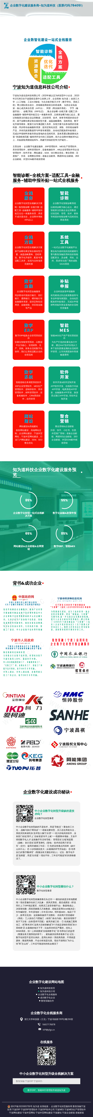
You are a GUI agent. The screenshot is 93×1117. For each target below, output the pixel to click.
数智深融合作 (47, 1000)
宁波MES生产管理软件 (75, 1109)
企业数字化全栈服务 (47, 994)
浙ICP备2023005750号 (21, 1106)
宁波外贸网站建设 (44, 1112)
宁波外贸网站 (28, 1112)
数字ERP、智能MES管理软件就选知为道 (46, 1090)
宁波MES (59, 1109)
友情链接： (45, 1106)
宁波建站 (57, 1112)
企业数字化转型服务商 (61, 1106)
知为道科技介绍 (47, 991)
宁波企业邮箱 (68, 1112)
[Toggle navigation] (7, 11)
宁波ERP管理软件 (29, 1109)
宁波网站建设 (15, 1112)
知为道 (36, 1106)
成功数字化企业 (47, 997)
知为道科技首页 (47, 988)
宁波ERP (16, 1109)
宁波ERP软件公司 (46, 1109)
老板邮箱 (79, 1112)
